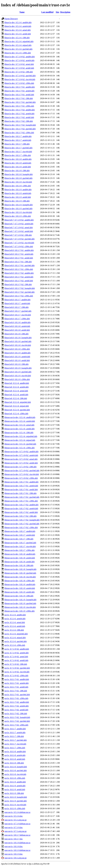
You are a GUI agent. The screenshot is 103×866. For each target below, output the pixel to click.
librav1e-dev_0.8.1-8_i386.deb (17, 170)
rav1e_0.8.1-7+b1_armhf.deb (16, 687)
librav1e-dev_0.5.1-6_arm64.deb (17, 26)
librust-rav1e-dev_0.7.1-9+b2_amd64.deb (21, 451)
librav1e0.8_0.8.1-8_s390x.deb (17, 349)
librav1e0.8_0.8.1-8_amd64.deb (17, 322)
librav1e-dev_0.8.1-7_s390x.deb (17, 155)
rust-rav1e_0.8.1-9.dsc (13, 854)
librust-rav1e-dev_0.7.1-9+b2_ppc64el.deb (21, 470)
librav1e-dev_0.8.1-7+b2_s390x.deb (19, 133)
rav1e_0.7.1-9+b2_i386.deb (15, 664)
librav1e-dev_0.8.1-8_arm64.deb (17, 163)
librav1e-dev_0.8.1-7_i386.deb (17, 144)
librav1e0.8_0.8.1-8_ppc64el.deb (17, 341)
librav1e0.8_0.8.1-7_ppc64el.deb (17, 311)
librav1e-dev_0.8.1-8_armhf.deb (17, 167)
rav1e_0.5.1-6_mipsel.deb (15, 638)
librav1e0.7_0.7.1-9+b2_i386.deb (18, 235)
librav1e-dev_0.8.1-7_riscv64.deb (18, 151)
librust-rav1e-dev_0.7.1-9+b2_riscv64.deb (21, 474)
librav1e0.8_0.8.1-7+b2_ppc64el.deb (19, 292)
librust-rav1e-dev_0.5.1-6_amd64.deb (19, 417)
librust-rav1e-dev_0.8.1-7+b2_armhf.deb (21, 512)
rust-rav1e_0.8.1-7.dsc (13, 839)
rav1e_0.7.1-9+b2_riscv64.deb (16, 672)
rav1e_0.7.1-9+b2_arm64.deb (16, 653)
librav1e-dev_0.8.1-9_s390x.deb (17, 216)
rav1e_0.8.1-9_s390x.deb (14, 808)
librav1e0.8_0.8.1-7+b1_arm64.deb (18, 254)
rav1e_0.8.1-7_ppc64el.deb (15, 740)
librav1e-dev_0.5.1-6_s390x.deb (17, 53)
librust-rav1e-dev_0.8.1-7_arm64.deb (19, 535)
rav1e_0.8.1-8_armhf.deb (14, 759)
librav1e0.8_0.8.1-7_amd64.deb (17, 300)
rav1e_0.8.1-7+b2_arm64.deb (16, 706)
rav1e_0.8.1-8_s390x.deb (14, 778)
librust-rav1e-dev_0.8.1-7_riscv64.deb (20, 546)
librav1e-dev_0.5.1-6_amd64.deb (18, 22)
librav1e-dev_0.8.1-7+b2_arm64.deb (19, 114)
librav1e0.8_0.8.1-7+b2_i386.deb (18, 284)
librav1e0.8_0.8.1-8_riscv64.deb (17, 345)
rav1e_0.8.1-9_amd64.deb (15, 782)
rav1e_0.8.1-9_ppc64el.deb (15, 801)
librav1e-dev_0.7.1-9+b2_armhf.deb (19, 68)
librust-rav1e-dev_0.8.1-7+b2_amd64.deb (21, 505)
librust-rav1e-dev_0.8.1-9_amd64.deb (19, 584)
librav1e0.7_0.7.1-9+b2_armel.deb (18, 227)
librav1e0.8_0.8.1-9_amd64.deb (17, 353)
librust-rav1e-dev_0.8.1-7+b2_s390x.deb (21, 527)
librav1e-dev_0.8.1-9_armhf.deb (17, 197)
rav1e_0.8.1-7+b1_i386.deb (15, 691)
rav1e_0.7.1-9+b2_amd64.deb (16, 649)
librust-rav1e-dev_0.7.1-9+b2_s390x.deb (21, 478)
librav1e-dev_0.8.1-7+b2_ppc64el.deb (20, 129)
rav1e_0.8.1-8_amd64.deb (15, 751)
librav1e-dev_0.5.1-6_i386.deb (17, 38)
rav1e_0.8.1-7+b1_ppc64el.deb (17, 694)
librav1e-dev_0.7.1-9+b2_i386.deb (18, 72)
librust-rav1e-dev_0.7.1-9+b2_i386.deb (20, 467)
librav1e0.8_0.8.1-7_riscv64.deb (17, 315)
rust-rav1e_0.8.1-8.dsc (13, 846)
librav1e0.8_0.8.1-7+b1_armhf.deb (18, 258)
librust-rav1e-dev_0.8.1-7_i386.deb (18, 539)
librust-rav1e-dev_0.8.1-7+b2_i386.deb (20, 516)
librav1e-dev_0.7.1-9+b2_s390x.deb (19, 83)
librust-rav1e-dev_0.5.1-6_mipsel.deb (19, 440)
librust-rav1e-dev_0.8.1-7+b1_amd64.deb (21, 482)
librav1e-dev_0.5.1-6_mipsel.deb (17, 45)
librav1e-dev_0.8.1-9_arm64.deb (17, 193)
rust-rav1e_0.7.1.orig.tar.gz (15, 831)
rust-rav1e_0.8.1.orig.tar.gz (15, 858)
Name (22, 12)
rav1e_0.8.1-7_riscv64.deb (15, 744)
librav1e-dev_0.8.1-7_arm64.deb (17, 140)
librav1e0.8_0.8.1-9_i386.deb (16, 364)
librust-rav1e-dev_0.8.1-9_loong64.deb (20, 600)
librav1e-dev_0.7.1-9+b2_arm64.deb (19, 60)
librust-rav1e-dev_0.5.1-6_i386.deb (18, 432)
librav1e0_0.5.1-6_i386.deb (15, 398)
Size (57, 12)
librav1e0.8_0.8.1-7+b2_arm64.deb (18, 277)
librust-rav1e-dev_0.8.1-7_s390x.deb (19, 550)
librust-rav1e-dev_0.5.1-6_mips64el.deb (20, 436)
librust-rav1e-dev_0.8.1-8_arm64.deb (19, 558)
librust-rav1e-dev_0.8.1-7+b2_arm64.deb (21, 508)
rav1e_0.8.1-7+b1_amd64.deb (16, 679)
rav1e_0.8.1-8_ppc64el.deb (15, 770)
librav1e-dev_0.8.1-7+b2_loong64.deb (20, 125)
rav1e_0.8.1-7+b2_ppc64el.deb (17, 721)
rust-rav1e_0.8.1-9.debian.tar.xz (17, 850)
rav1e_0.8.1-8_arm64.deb (14, 755)
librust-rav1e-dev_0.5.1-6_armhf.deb (19, 429)
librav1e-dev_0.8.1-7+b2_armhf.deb (19, 117)
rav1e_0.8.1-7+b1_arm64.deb (16, 683)
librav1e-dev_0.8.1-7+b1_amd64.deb (19, 87)
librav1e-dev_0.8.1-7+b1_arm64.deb (19, 91)
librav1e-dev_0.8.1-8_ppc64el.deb (18, 178)
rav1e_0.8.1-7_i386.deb (14, 736)
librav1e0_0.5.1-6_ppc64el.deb (17, 410)
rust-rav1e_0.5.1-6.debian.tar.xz (17, 812)
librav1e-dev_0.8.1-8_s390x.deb (17, 186)
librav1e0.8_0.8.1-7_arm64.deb (17, 303)
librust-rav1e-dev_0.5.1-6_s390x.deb (19, 448)
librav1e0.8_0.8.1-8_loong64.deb (18, 338)
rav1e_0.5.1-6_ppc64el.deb (15, 641)
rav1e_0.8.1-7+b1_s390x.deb (16, 698)
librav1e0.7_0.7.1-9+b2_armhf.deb (18, 231)
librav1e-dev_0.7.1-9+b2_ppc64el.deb (20, 76)
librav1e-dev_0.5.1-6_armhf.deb (17, 34)
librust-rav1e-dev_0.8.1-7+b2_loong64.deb (22, 520)
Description (65, 12)
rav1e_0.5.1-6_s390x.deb (14, 645)
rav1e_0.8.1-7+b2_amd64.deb (16, 702)
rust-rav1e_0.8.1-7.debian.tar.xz (17, 835)
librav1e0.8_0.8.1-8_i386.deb (16, 334)
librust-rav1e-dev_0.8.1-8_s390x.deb (19, 581)
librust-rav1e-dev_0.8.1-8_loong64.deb (20, 569)
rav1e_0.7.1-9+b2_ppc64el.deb (17, 668)
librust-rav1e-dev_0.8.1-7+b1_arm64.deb (21, 486)
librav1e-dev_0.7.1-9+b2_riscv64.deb (19, 79)
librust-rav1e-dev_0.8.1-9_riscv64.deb (20, 607)
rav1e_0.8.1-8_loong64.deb (15, 767)
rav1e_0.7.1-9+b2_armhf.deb (16, 660)
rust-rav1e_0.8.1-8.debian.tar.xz (17, 843)
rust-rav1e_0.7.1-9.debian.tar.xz (17, 824)
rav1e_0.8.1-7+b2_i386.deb (15, 713)
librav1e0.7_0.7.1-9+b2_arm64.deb (18, 224)
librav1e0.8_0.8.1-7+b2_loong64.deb (19, 288)
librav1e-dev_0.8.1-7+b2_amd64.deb (19, 110)
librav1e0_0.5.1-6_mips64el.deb (17, 402)
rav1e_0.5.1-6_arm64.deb (14, 619)
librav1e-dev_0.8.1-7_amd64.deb (18, 136)
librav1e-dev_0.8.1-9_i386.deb (17, 201)
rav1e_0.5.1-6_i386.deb (14, 630)
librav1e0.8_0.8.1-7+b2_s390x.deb (18, 296)
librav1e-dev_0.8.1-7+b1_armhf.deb (19, 95)
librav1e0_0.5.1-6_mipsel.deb (16, 406)
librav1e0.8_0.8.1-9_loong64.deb (18, 368)
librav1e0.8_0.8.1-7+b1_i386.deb (18, 262)
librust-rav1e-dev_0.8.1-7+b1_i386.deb (20, 493)
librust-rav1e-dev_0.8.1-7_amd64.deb (19, 531)
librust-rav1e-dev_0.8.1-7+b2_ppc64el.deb (21, 524)
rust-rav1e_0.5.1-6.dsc (13, 816)
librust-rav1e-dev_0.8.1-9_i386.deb (18, 596)
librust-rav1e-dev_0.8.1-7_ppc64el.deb (20, 543)
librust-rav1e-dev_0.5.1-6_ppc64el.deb (20, 444)
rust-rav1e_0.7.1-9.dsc (13, 827)
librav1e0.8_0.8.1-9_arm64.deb (17, 357)
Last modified (47, 12)
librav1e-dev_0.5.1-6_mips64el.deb (18, 41)
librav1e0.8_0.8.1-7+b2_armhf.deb (18, 281)
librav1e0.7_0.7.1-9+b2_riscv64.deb (19, 243)
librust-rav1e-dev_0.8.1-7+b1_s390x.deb (21, 501)
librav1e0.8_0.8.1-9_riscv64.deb (17, 376)
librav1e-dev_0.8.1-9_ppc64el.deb (18, 208)
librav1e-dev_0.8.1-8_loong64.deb (18, 174)
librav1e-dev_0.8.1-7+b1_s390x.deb (19, 106)
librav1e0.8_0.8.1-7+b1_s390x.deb (18, 269)
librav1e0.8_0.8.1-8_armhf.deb (17, 330)
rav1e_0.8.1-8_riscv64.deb (15, 774)
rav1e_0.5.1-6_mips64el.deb (16, 634)
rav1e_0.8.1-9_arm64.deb (14, 786)
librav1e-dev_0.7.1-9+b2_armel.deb (19, 64)
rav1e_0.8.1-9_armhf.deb (14, 789)
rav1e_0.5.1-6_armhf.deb (14, 626)
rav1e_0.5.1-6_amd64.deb (15, 615)
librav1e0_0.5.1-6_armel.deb (16, 391)
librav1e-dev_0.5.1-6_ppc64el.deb (18, 49)
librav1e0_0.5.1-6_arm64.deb (16, 387)
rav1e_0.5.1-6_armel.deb (14, 622)
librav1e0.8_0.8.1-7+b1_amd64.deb (19, 250)
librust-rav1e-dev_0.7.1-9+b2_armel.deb (21, 459)
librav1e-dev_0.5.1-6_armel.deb (17, 30)
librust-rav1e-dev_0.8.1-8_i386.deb (18, 565)
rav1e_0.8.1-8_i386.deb (14, 763)
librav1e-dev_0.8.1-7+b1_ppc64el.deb (20, 102)
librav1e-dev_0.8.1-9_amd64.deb (18, 189)
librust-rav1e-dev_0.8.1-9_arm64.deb (19, 588)
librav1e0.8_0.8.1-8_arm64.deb (17, 326)
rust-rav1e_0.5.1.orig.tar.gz (15, 820)
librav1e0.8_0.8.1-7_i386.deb (16, 307)
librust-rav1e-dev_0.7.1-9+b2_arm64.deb (21, 455)
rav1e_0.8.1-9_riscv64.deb (15, 805)
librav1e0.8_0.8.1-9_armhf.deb (17, 360)
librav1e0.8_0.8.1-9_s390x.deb (17, 379)
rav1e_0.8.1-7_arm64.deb (14, 732)
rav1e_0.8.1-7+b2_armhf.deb (16, 710)
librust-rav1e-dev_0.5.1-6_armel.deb (19, 425)
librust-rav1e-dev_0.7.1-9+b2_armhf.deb (21, 463)
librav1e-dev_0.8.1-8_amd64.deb (18, 159)
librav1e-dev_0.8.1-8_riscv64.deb (18, 182)
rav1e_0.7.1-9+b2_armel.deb (16, 657)
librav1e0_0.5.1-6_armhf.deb (16, 395)
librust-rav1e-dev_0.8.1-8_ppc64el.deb (20, 573)
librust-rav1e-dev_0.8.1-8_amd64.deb (19, 554)
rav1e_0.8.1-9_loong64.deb (15, 797)
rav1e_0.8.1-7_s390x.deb (14, 748)
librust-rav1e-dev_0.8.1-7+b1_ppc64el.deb (21, 497)
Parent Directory (11, 19)
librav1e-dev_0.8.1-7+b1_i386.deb (18, 98)
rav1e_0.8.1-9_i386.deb (14, 793)
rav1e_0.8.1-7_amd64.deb (15, 729)
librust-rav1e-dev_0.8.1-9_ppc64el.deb (20, 603)
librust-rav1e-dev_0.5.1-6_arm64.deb (19, 421)
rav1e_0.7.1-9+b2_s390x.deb (16, 675)
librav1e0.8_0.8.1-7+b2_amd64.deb (19, 273)
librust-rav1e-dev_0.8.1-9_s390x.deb (19, 611)
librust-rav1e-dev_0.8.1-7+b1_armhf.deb (21, 489)
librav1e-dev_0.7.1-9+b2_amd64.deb (19, 57)
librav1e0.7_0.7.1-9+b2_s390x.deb (18, 246)
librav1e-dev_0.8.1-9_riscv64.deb (18, 212)
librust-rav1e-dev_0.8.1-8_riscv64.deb (20, 577)
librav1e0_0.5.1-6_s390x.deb (16, 413)
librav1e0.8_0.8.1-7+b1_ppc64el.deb (19, 265)
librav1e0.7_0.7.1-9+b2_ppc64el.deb (19, 239)
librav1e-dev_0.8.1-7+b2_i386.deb (18, 121)
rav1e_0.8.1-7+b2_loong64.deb (17, 717)
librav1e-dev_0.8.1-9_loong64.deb (18, 205)
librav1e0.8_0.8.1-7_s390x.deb (17, 319)
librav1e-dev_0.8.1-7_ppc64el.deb (18, 148)
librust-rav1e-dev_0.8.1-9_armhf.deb (19, 592)
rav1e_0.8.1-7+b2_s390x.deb (16, 725)
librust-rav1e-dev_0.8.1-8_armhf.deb (19, 562)
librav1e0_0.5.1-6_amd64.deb (16, 383)
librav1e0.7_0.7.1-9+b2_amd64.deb (19, 220)
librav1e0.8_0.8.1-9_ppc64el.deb (17, 372)
